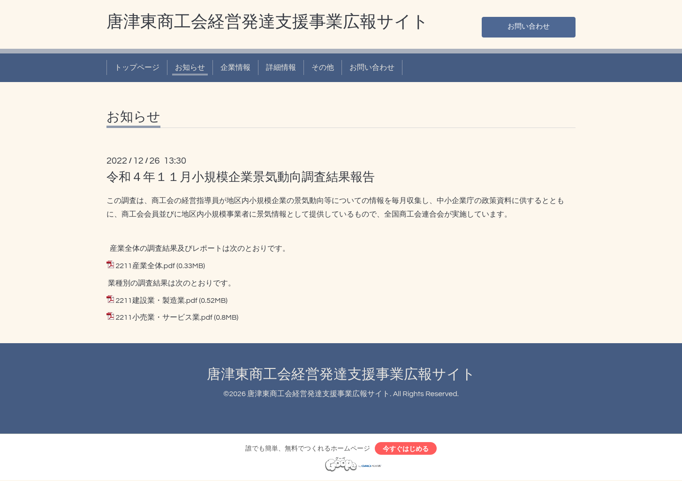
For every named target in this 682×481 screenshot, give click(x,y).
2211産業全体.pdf (144, 266)
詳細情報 (281, 67)
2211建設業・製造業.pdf (156, 300)
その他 (322, 67)
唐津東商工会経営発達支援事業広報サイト (267, 22)
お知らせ (190, 67)
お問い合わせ (528, 26)
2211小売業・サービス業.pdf (163, 317)
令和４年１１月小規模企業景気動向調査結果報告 (240, 177)
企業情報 (235, 67)
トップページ (136, 67)
